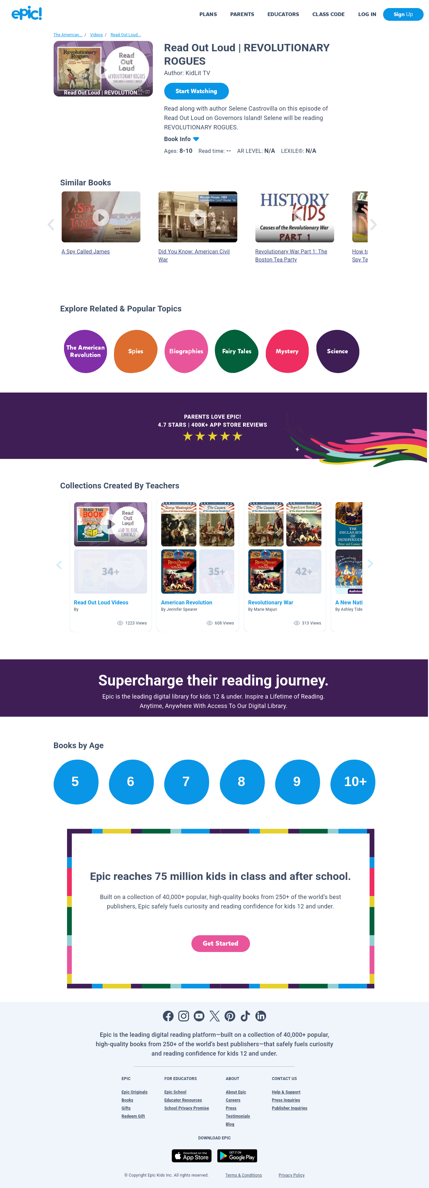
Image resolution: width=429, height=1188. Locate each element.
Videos (96, 35)
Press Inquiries (286, 1100)
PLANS (208, 14)
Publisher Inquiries (289, 1108)
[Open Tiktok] (245, 1016)
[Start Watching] (196, 91)
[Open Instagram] (183, 1016)
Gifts (126, 1108)
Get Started (220, 943)
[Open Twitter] (214, 1016)
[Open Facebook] (168, 1016)
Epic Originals (135, 1092)
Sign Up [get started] (403, 14)
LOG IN (367, 14)
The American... (68, 35)
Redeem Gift (133, 1116)
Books (127, 1100)
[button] (110, 565)
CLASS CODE (328, 14)
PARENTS (242, 14)
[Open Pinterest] (230, 1016)
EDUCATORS (283, 14)
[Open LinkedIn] (260, 1016)
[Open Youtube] (199, 1016)
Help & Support (286, 1092)
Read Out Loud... (126, 35)
